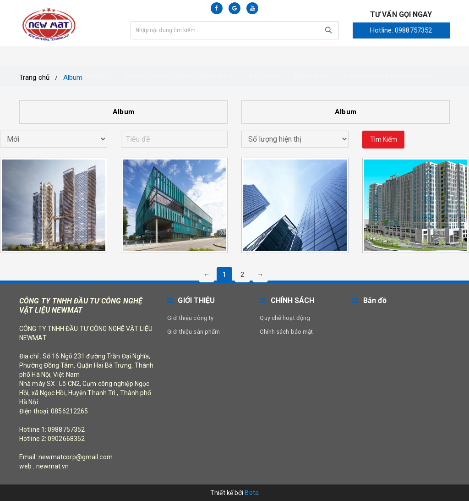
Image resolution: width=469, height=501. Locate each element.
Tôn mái (93, 56)
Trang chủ (45, 56)
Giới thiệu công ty (190, 317)
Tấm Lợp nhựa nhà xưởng (388, 56)
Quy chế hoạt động (285, 317)
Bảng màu (310, 56)
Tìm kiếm (384, 139)
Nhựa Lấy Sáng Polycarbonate (179, 56)
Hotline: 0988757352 (401, 30)
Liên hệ (38, 76)
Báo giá (264, 56)
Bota (251, 492)
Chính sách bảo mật (286, 331)
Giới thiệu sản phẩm (193, 331)
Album (123, 112)
